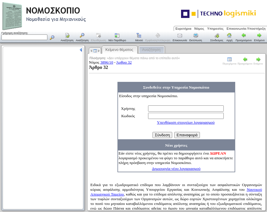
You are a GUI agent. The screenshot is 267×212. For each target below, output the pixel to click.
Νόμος (199, 28)
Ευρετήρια (183, 28)
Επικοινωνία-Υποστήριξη (246, 28)
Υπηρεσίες (215, 28)
